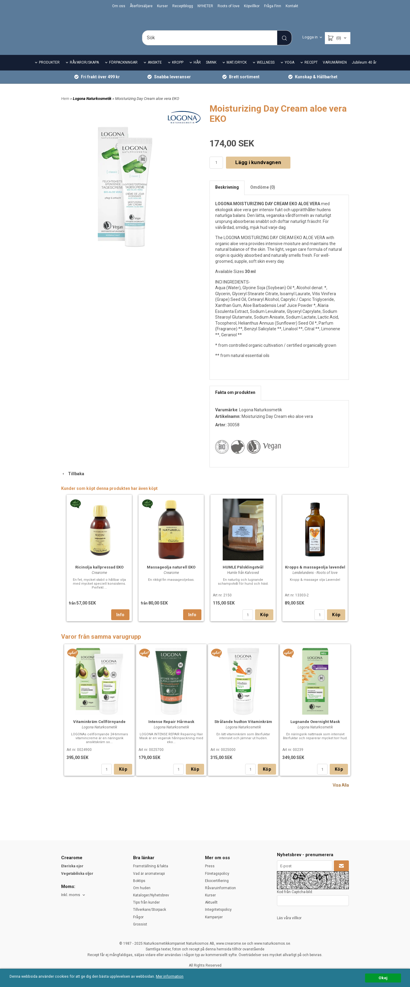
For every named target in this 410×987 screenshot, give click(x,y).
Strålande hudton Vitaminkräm (243, 730)
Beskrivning (227, 195)
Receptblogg (182, 6)
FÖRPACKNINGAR (123, 71)
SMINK (211, 71)
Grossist (140, 924)
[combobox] (73, 895)
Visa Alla (341, 793)
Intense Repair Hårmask (171, 730)
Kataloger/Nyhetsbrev (151, 895)
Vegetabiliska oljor (77, 874)
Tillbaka (72, 481)
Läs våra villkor (289, 918)
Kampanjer (214, 917)
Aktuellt (211, 902)
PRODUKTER (49, 71)
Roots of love (228, 6)
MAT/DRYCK (237, 71)
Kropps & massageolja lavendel (315, 575)
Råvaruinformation (220, 888)
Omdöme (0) (262, 195)
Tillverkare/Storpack (149, 910)
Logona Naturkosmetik (92, 106)
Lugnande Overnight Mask (315, 730)
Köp (264, 623)
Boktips (139, 881)
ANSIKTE (155, 71)
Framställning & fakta (150, 866)
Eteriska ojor (72, 866)
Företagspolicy (217, 874)
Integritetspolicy (218, 910)
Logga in (310, 37)
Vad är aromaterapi (149, 874)
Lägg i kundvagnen (258, 171)
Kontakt (292, 6)
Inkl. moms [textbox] (70, 895)
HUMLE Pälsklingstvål (243, 575)
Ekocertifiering (217, 881)
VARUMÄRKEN (335, 71)
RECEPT (311, 71)
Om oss (118, 6)
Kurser (162, 6)
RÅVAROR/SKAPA (84, 71)
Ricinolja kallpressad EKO (99, 575)
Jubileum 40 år (364, 71)
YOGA (289, 71)
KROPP (177, 71)
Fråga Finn (272, 6)
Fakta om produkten (235, 400)
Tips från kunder (146, 902)
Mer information (178, 976)
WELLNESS (266, 71)
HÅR (197, 71)
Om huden (141, 888)
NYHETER (205, 6)
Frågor (138, 917)
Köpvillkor (252, 6)
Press (210, 866)
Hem (65, 106)
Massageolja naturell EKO (171, 575)
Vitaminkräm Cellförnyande (99, 730)
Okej (383, 977)
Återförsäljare (141, 6)
